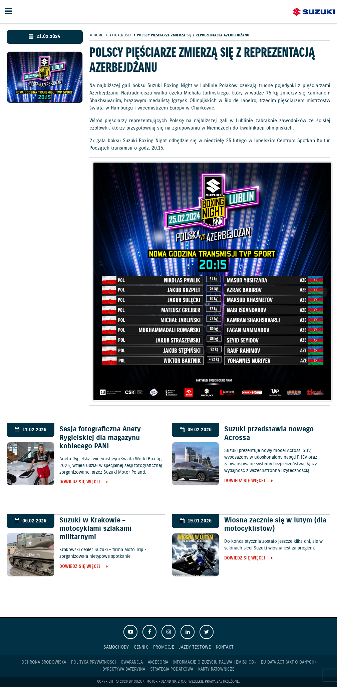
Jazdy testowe (195, 647)
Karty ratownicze (216, 669)
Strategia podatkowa (171, 669)
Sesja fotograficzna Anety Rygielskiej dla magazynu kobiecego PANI (100, 438)
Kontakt (225, 647)
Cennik (141, 647)
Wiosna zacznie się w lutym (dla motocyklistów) (275, 524)
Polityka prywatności (93, 662)
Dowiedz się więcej (79, 482)
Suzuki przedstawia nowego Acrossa (269, 433)
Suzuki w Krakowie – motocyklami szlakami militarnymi (95, 529)
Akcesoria (158, 662)
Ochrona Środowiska (43, 662)
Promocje (163, 647)
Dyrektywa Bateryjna (123, 669)
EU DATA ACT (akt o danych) (288, 662)
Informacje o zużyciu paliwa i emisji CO (214, 663)
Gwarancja (132, 662)
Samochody (116, 647)
